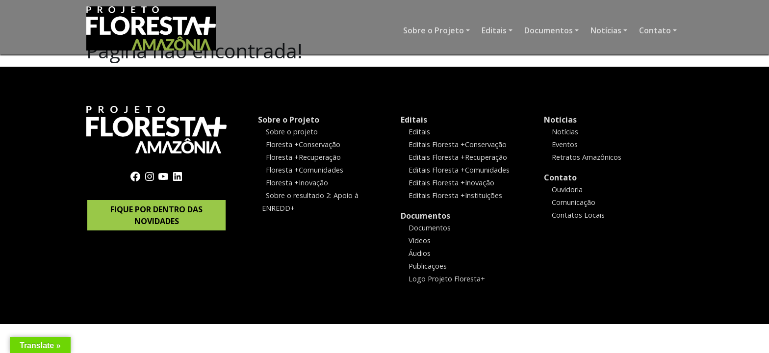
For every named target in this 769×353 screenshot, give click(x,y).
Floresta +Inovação (297, 182)
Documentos (425, 215)
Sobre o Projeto (288, 119)
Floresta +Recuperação (303, 157)
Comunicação (573, 202)
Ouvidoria (567, 189)
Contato (560, 177)
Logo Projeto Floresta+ (447, 278)
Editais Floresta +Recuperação (458, 157)
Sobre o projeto (292, 131)
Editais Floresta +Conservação (458, 144)
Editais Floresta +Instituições (455, 195)
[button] (436, 30)
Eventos (565, 144)
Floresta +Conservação (303, 144)
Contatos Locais (578, 215)
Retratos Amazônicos (586, 157)
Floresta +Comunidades (304, 170)
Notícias (560, 119)
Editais (414, 119)
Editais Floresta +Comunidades (459, 170)
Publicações (428, 265)
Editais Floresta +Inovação (451, 182)
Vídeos (420, 240)
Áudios (420, 252)
